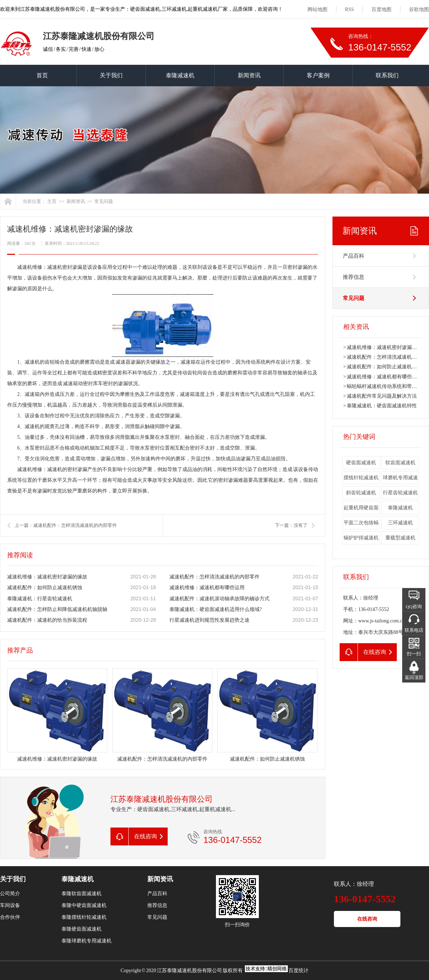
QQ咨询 (414, 606)
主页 (51, 201)
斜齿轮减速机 (361, 492)
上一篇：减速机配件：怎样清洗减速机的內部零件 (66, 525)
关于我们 (111, 75)
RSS (349, 9)
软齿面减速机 (400, 462)
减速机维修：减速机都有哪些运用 (207, 587)
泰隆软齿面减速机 (81, 893)
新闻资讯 (249, 75)
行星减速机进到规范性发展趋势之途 (209, 620)
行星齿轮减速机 (400, 492)
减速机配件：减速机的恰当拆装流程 (47, 620)
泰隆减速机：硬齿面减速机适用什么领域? (215, 609)
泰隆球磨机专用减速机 (86, 940)
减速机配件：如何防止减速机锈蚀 (44, 587)
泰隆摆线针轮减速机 (84, 917)
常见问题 (103, 201)
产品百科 (353, 256)
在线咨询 (367, 919)
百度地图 (381, 9)
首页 (42, 75)
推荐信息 (353, 277)
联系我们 (387, 75)
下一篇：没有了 (291, 525)
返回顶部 (414, 677)
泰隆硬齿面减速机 (81, 929)
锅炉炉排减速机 (361, 537)
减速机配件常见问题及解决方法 (382, 396)
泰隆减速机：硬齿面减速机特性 (382, 405)
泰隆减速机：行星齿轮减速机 (39, 598)
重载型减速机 (400, 537)
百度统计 (299, 970)
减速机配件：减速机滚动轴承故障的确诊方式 (219, 598)
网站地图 (317, 9)
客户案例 (318, 75)
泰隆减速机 (180, 75)
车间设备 (10, 905)
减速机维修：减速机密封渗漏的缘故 (47, 576)
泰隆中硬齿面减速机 (84, 905)
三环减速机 (400, 522)
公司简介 (10, 893)
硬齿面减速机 (361, 462)
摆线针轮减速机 (361, 477)
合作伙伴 (10, 917)
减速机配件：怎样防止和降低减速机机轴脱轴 (57, 609)
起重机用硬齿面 (361, 507)
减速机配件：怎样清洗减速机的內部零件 (214, 576)
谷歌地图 (419, 9)
